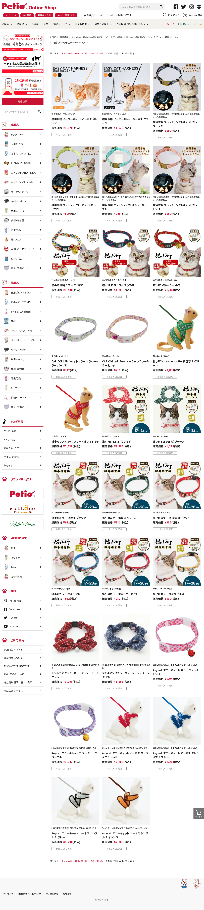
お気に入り (171, 14)
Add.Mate (183, 24)
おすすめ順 (67, 53)
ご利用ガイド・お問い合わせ (131, 24)
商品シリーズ (60, 24)
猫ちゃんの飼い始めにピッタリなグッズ (143, 37)
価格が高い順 (96, 53)
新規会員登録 (44, 15)
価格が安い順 (81, 53)
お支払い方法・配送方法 (16, 666)
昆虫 (45, 24)
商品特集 (64, 37)
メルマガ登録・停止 (66, 15)
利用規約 (67, 893)
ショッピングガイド (13, 649)
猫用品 (20, 24)
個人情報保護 (52, 893)
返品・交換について (14, 674)
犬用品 (5, 24)
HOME (53, 37)
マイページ (11, 15)
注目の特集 (81, 24)
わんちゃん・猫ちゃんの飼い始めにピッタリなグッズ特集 (97, 37)
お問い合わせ (7, 893)
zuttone (197, 24)
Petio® (171, 24)
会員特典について (93, 15)
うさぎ (35, 24)
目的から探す (101, 24)
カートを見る (192, 15)
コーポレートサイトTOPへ (120, 15)
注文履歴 (27, 15)
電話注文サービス (13, 690)
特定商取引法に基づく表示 (18, 682)
